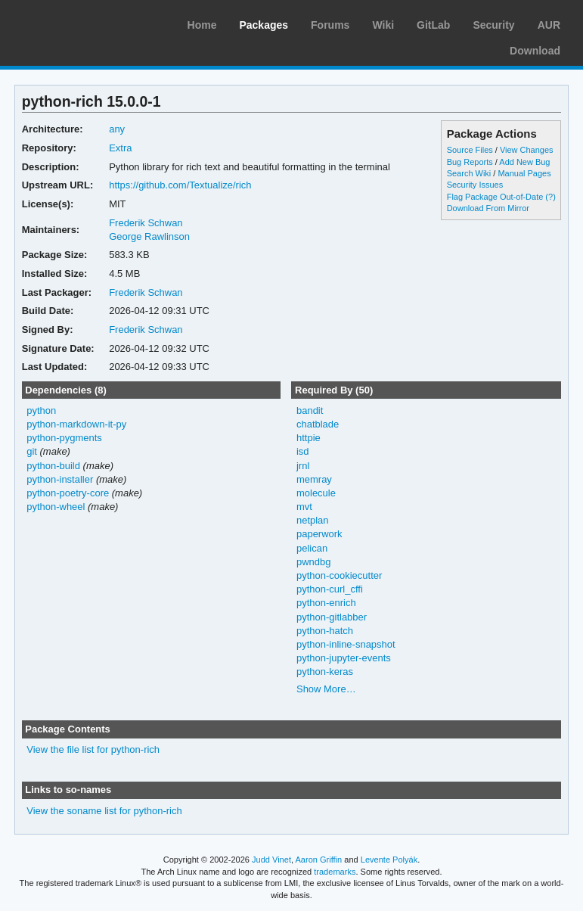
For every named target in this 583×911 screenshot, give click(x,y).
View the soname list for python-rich (103, 810)
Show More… (326, 689)
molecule (316, 493)
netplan (312, 520)
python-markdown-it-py (76, 424)
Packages (263, 25)
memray (314, 479)
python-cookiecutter (339, 575)
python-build (53, 465)
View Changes (527, 149)
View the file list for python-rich (93, 749)
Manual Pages (524, 173)
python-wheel (55, 506)
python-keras (324, 671)
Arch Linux (83, 23)
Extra (120, 148)
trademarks (334, 871)
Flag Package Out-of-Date (495, 196)
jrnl (302, 465)
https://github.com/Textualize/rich (180, 185)
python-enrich (326, 602)
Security (493, 25)
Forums (330, 25)
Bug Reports (470, 161)
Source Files (470, 149)
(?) (550, 196)
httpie (308, 437)
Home (202, 25)
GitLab (433, 25)
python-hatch (324, 630)
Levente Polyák (389, 859)
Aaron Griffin (318, 859)
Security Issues (475, 184)
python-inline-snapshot (345, 644)
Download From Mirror (488, 208)
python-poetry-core (67, 493)
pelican (311, 548)
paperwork (319, 533)
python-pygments (64, 437)
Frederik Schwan (145, 223)
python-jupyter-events (343, 658)
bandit (309, 410)
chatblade (317, 424)
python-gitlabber (331, 617)
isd (302, 451)
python (41, 410)
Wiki (383, 25)
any (117, 129)
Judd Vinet (271, 859)
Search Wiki (469, 173)
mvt (304, 506)
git (31, 451)
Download (535, 51)
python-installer (59, 479)
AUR (549, 25)
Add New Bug (524, 161)
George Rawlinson (149, 236)
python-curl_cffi (329, 589)
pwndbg (313, 561)
